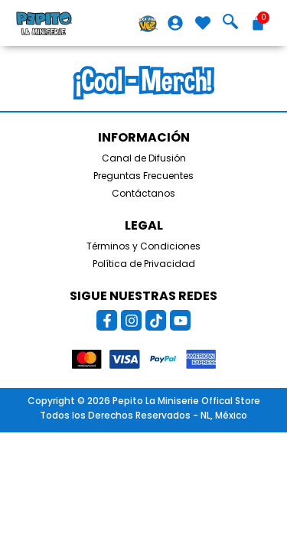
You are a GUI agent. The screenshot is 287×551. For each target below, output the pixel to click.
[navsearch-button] (230, 23)
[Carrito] (258, 23)
